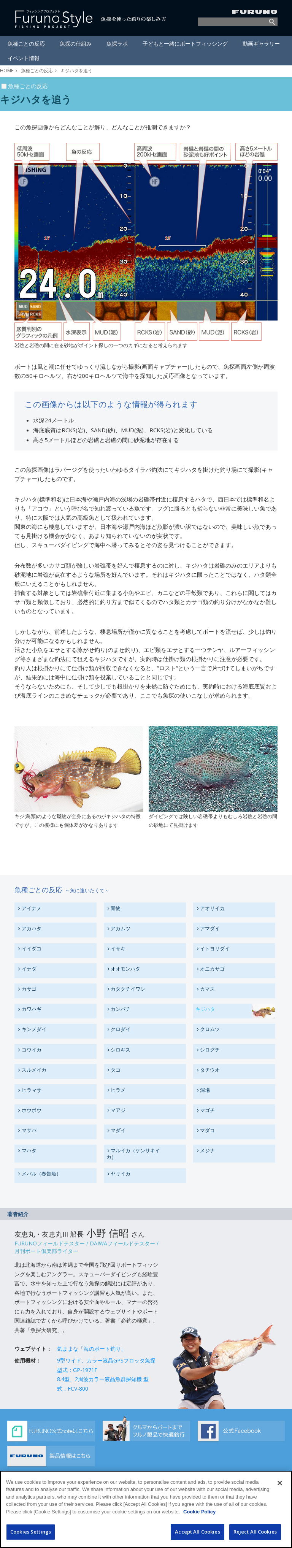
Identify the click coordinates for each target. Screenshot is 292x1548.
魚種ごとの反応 (37, 70)
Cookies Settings (30, 1534)
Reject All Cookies (255, 1534)
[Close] (279, 1485)
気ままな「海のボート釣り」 (91, 1348)
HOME (6, 70)
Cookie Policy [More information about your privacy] (199, 1514)
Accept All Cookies (197, 1534)
